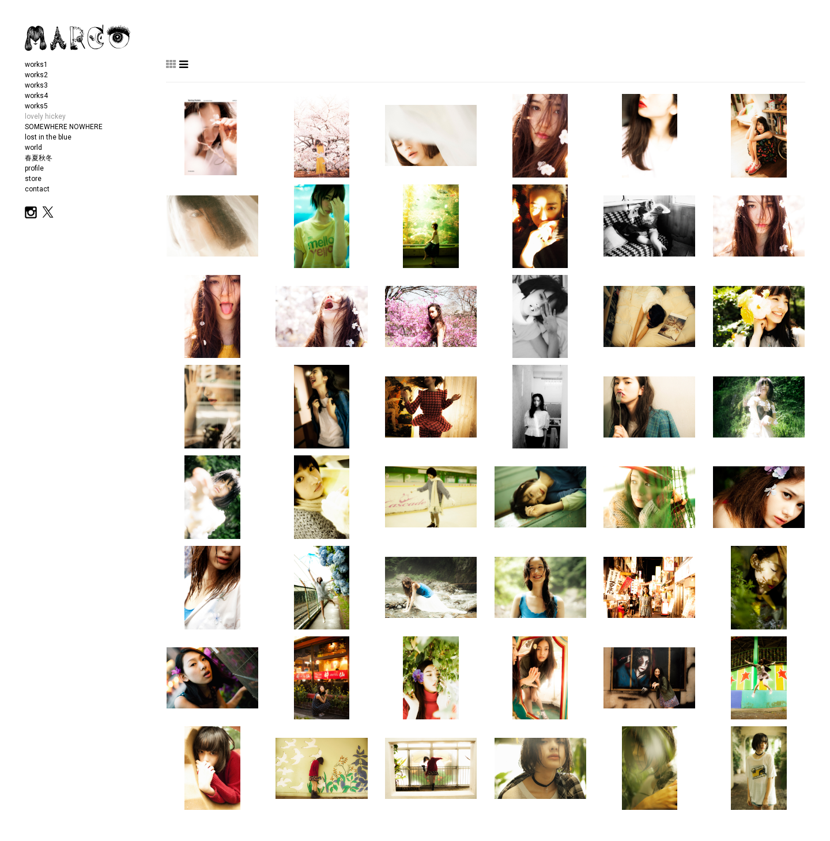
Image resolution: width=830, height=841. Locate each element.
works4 (36, 96)
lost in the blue (48, 137)
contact (37, 189)
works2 (36, 75)
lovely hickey (45, 116)
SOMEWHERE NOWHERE (64, 127)
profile (34, 168)
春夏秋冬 (38, 158)
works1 (36, 65)
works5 (36, 106)
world (33, 148)
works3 (36, 85)
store (33, 179)
